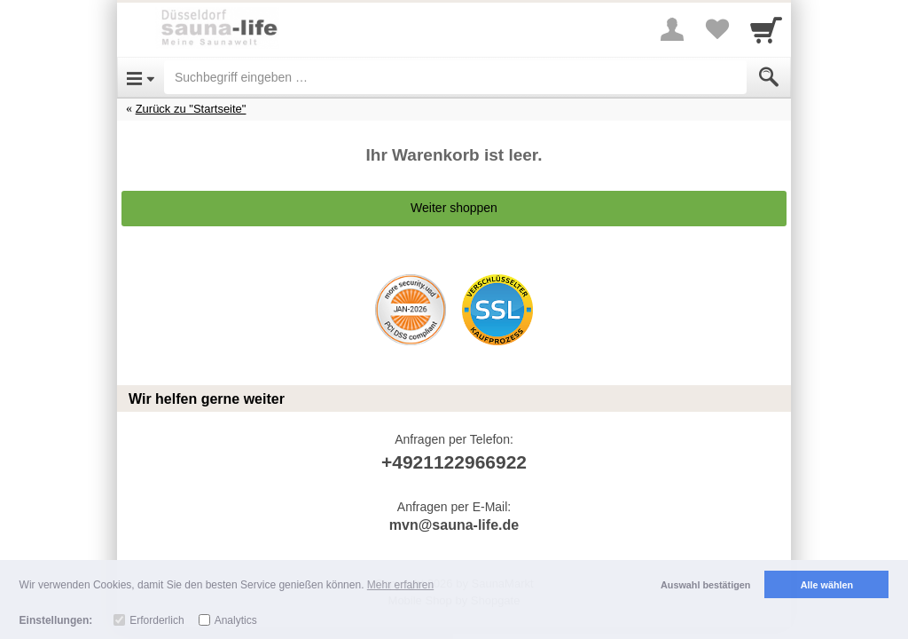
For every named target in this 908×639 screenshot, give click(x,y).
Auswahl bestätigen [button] (705, 585)
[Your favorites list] (716, 29)
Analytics (236, 620)
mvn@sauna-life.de (454, 524)
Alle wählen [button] (827, 585)
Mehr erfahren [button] (400, 585)
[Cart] (766, 29)
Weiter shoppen (454, 208)
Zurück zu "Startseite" (191, 108)
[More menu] (672, 29)
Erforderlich (156, 620)
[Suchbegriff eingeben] (455, 77)
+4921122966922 (454, 462)
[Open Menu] (140, 77)
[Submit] (769, 77)
